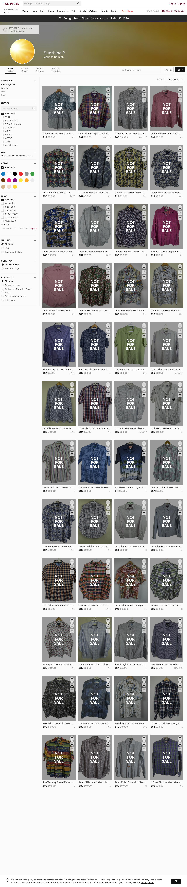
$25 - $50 (8, 206)
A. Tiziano (8, 127)
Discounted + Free (11, 252)
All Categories (8, 84)
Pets (74, 11)
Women (25, 11)
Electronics (62, 11)
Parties (114, 11)
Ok (176, 881)
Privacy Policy (147, 882)
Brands (104, 11)
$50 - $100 (9, 210)
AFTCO (6, 138)
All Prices (8, 199)
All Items (7, 243)
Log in (173, 3)
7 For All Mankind (11, 124)
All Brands (8, 113)
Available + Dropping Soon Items (16, 290)
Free (5, 248)
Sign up (181, 3)
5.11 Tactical (9, 120)
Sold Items (8, 300)
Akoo (5, 141)
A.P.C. (6, 131)
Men (35, 11)
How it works (152, 11)
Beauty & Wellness (88, 11)
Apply (34, 228)
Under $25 (8, 203)
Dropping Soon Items (13, 296)
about (169, 69)
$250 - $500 (9, 217)
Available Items (10, 285)
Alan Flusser (9, 145)
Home (51, 11)
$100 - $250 (9, 213)
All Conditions (10, 264)
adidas (6, 134)
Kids (42, 11)
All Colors (8, 167)
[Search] (55, 3)
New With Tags (10, 268)
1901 (5, 117)
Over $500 (8, 221)
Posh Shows (127, 11)
